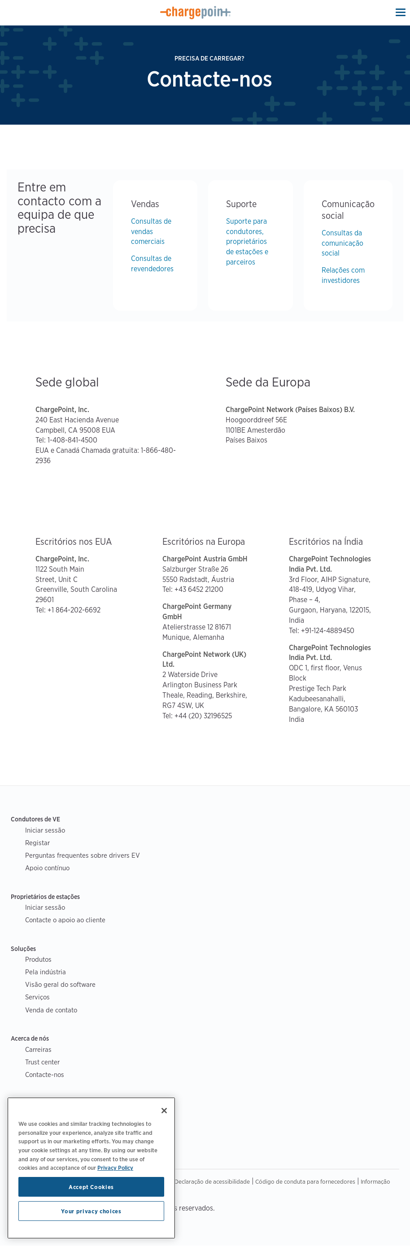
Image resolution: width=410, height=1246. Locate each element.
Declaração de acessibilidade (212, 1181)
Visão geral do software (60, 984)
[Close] (164, 1110)
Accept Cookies (91, 1186)
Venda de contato (51, 1010)
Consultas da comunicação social (342, 243)
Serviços (37, 997)
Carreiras (38, 1049)
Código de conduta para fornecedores (305, 1181)
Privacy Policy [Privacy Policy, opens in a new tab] (115, 1167)
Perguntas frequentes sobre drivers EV (82, 855)
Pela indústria (45, 972)
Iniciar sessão (45, 830)
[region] (91, 1168)
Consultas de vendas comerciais (151, 231)
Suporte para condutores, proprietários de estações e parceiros (247, 241)
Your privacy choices (91, 1211)
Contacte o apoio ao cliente (65, 920)
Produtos (38, 959)
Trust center (42, 1062)
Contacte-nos (44, 1074)
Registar (37, 842)
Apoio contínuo (47, 868)
